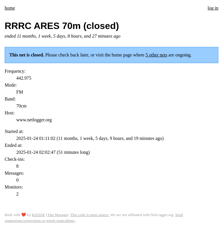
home (10, 8)
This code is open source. (89, 215)
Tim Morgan (57, 215)
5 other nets (156, 54)
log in (213, 8)
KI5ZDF (38, 215)
